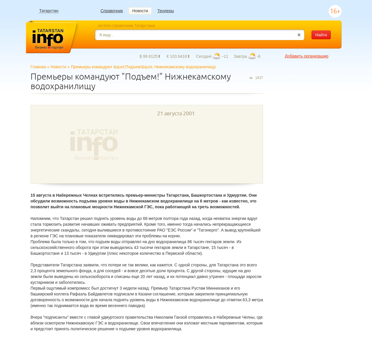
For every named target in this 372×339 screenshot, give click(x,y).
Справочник (112, 10)
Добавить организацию (306, 56)
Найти (321, 35)
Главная (38, 66)
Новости (140, 10)
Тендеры (165, 10)
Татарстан (48, 11)
